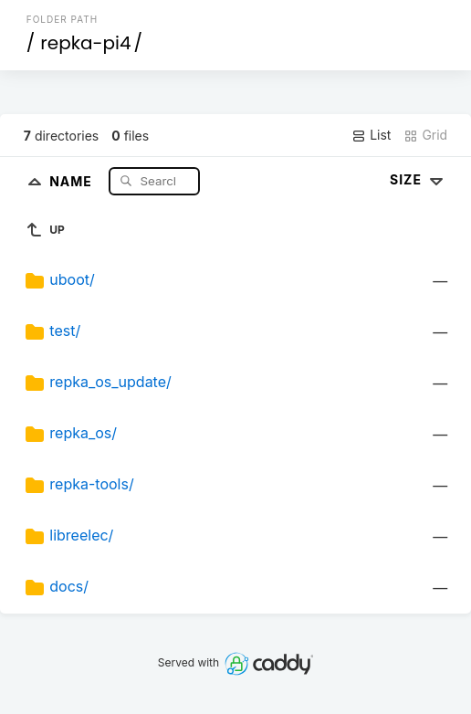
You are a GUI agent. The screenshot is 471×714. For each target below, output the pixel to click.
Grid (425, 135)
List (371, 135)
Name (72, 180)
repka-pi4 (85, 43)
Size (418, 179)
